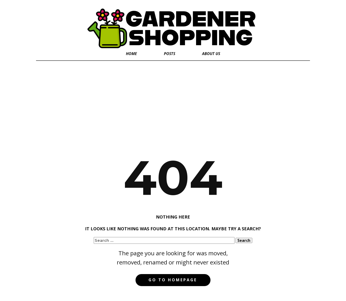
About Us (211, 53)
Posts (169, 53)
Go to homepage (172, 279)
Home (131, 53)
